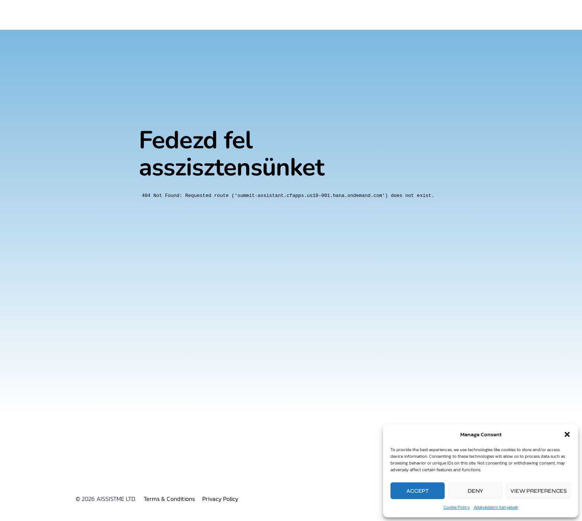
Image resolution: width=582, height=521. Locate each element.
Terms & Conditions (169, 498)
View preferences (538, 491)
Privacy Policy (220, 498)
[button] (567, 434)
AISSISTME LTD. (116, 498)
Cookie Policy (457, 507)
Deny (475, 491)
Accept (417, 491)
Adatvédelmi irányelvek (496, 507)
